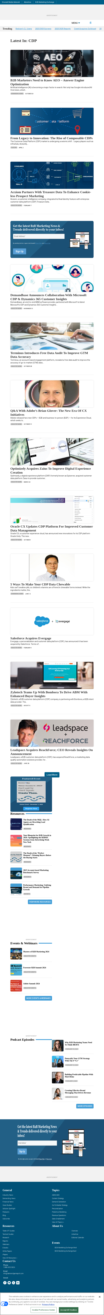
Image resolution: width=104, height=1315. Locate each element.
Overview (75, 1235)
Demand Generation (59, 1206)
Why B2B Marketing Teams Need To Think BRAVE (78, 1047)
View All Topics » (58, 1226)
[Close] (100, 1297)
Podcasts (6, 1216)
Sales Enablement (58, 1223)
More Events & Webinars (38, 1002)
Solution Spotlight (9, 1212)
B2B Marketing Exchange (44, 2)
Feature (14, 151)
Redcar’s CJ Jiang (24, 33)
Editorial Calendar (78, 1241)
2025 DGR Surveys (43, 33)
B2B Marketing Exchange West (66, 1252)
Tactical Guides (8, 1238)
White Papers (7, 1255)
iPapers (5, 1258)
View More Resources (40, 906)
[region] (52, 1304)
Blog (4, 1219)
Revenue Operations (59, 1219)
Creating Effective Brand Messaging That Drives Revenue (78, 1095)
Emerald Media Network (11, 2)
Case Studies (7, 1209)
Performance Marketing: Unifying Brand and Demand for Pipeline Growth (37, 891)
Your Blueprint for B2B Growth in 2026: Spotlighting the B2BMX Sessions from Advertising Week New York (37, 842)
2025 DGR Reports (63, 33)
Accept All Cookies (68, 1310)
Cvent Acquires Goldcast (85, 33)
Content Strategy (58, 1202)
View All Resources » (10, 1262)
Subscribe (6, 1223)
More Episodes (85, 1110)
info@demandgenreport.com (13, 1278)
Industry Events (30, 960)
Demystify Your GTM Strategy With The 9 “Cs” (77, 1063)
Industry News (16, 209)
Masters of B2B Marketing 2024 (36, 956)
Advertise (27, 2)
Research (27, 881)
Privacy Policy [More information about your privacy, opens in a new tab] (48, 1304)
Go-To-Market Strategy (60, 1209)
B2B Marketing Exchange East (65, 1255)
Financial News (8, 1206)
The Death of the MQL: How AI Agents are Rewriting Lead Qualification (36, 826)
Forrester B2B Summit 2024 (34, 972)
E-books (5, 1252)
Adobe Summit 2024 (31, 988)
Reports (27, 898)
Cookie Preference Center (43, 1310)
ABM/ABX (55, 1199)
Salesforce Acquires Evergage (30, 642)
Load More (52, 779)
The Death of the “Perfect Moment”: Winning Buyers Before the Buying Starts (37, 859)
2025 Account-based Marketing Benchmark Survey (36, 875)
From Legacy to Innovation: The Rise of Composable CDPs (51, 142)
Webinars (27, 832)
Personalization (57, 1212)
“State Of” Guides (9, 1235)
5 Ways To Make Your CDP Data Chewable (40, 588)
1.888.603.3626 (9, 1271)
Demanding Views (17, 97)
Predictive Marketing (59, 1216)
